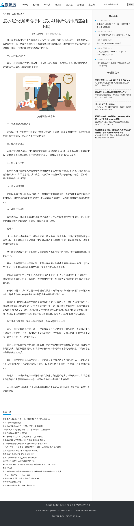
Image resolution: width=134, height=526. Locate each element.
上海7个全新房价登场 (12, 423)
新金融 (80, 4)
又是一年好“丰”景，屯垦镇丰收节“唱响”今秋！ (22, 478)
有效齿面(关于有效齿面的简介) (109, 43)
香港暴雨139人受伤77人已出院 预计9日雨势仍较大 (24, 440)
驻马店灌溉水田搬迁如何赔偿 (15, 433)
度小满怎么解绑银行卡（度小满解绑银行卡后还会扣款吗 (26, 419)
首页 (14, 14)
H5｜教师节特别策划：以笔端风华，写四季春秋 (23, 436)
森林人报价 (7, 468)
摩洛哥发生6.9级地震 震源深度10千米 (18, 454)
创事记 (36, 4)
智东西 (58, 4)
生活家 (91, 4)
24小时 (24, 4)
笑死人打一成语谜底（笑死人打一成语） (19, 485)
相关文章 (113, 16)
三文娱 (69, 4)
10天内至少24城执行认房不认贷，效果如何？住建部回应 (26, 430)
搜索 (131, 4)
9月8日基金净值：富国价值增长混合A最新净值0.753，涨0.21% (29, 464)
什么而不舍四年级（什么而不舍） (17, 475)
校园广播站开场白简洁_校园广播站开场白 (20, 457)
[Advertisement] (45, 495)
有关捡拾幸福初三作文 (12, 482)
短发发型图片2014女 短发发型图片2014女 (20, 450)
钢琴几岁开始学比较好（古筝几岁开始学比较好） (23, 426)
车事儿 (47, 4)
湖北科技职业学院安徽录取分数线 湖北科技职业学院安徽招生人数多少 (32, 471)
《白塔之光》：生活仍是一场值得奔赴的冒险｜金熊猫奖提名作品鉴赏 (32, 447)
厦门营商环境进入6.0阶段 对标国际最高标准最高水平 (25, 443)
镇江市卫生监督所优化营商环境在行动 (19, 461)
